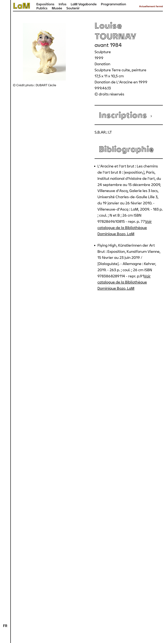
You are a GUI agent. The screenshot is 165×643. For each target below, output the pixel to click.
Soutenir (73, 8)
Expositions (45, 4)
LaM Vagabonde (84, 4)
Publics (41, 8)
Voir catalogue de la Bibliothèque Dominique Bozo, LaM (124, 227)
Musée (57, 8)
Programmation (113, 4)
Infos (62, 4)
